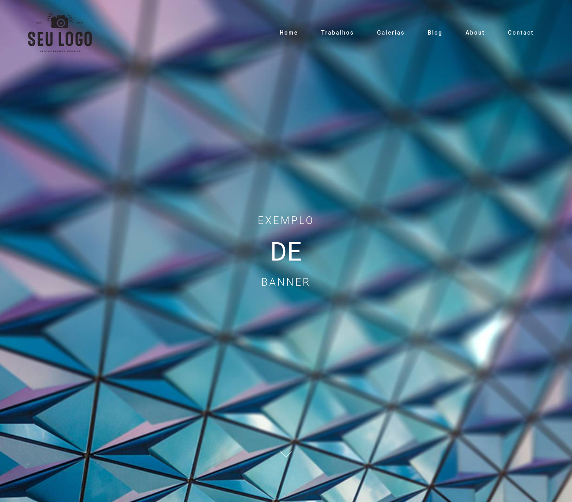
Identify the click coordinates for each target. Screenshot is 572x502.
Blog (435, 32)
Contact (521, 32)
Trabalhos (337, 32)
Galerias (391, 32)
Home (289, 32)
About (475, 32)
